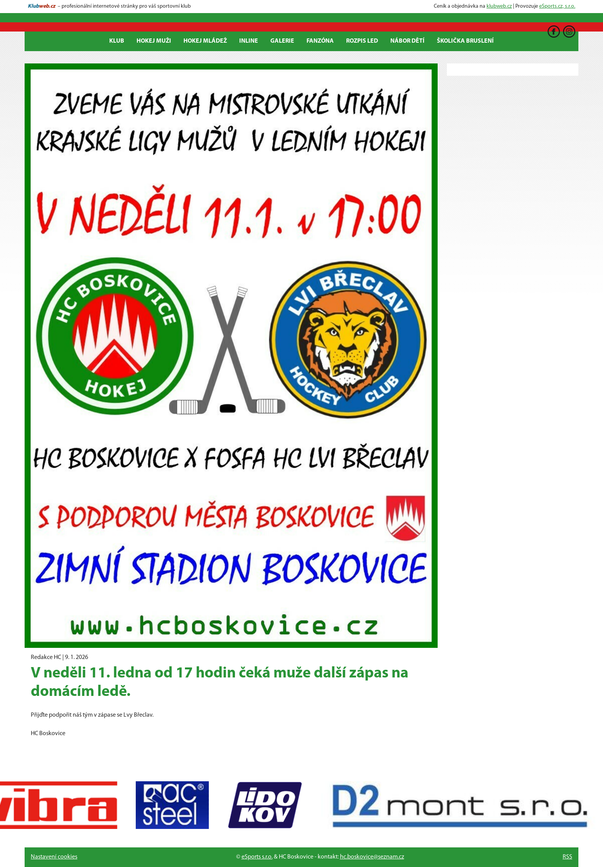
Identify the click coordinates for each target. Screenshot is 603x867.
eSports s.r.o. (257, 857)
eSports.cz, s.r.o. (557, 6)
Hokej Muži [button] (154, 41)
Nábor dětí (407, 41)
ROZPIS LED (362, 41)
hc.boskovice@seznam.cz (372, 857)
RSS (567, 857)
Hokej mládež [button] (205, 41)
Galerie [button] (282, 41)
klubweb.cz (499, 6)
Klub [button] (116, 41)
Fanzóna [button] (320, 41)
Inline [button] (248, 41)
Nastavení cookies (54, 857)
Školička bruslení (465, 41)
